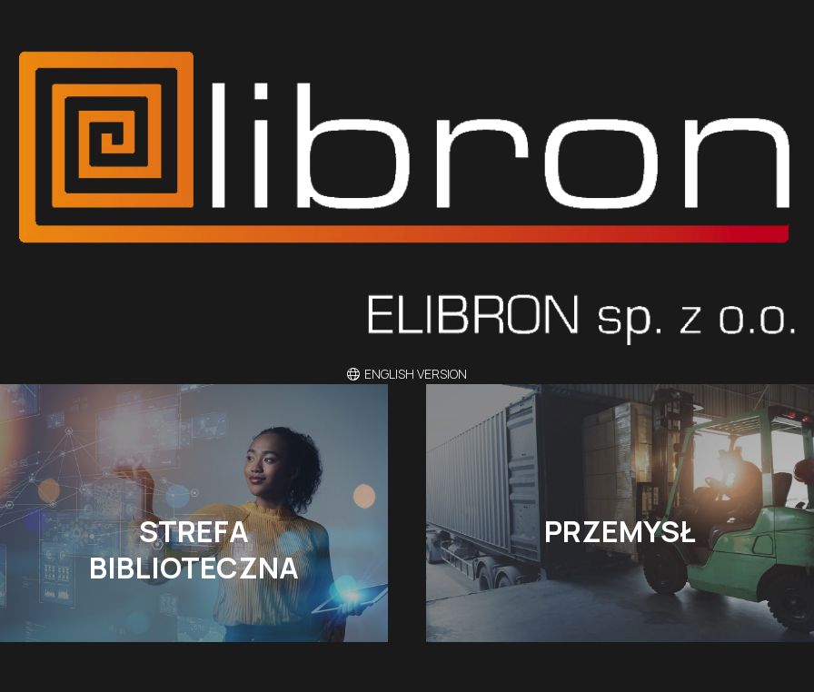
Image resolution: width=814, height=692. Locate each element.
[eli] (407, 198)
